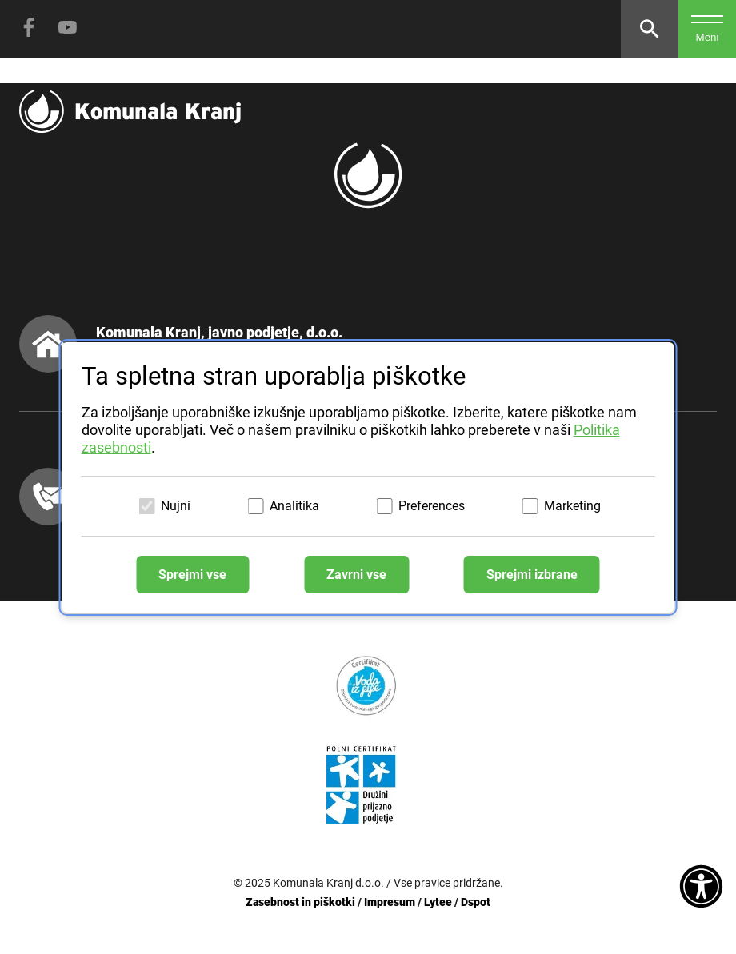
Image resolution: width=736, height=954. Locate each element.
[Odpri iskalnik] (649, 29)
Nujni (175, 505)
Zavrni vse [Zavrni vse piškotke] (356, 574)
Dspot (475, 902)
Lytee (438, 902)
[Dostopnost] (701, 888)
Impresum (389, 902)
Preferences (431, 505)
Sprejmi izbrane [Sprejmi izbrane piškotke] (532, 574)
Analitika (294, 505)
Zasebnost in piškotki (300, 902)
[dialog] (368, 477)
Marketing (572, 505)
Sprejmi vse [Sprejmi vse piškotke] (192, 574)
